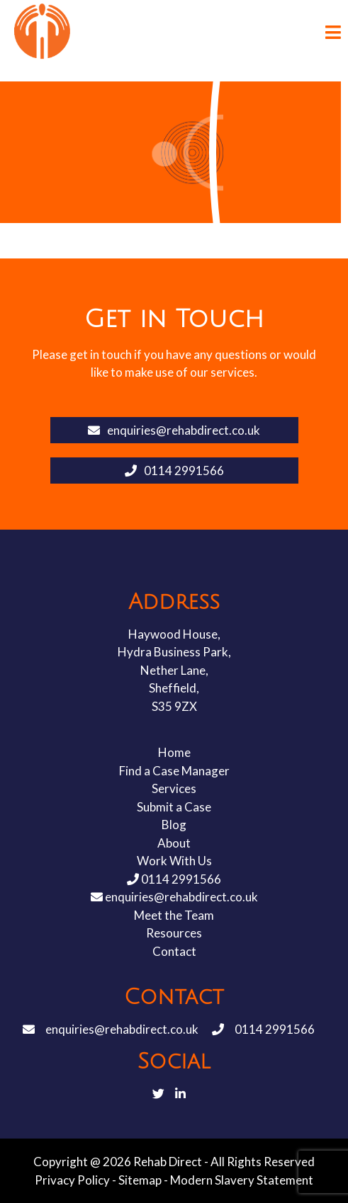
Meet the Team (174, 915)
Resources (174, 932)
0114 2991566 (174, 470)
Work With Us (174, 860)
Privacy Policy (72, 1180)
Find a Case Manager (174, 770)
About (174, 843)
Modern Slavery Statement (241, 1180)
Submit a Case (174, 806)
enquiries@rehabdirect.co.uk (174, 430)
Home (174, 752)
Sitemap (140, 1180)
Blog (174, 824)
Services (174, 788)
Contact (174, 951)
